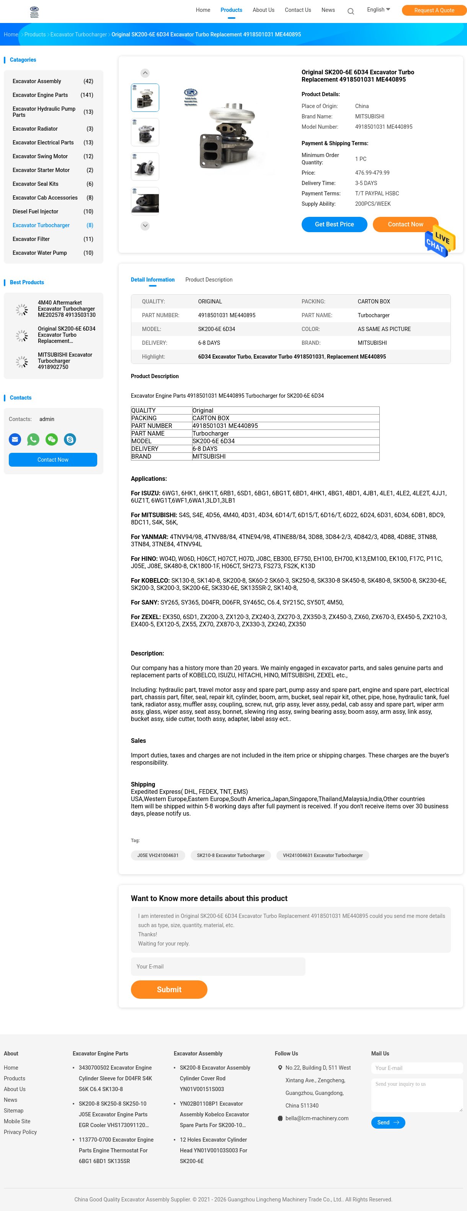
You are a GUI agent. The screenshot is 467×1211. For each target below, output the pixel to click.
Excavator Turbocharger (53, 225)
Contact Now (53, 460)
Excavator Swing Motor (53, 156)
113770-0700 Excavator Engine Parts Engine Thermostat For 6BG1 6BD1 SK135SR (116, 1150)
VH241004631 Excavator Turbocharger (322, 855)
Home (11, 1068)
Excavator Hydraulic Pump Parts (53, 112)
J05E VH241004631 (158, 855)
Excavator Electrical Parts (53, 142)
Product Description (208, 280)
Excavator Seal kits (53, 184)
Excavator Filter (53, 239)
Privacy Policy (20, 1132)
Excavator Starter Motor (53, 170)
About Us (15, 1089)
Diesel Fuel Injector (53, 211)
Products (14, 1078)
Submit (169, 989)
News (10, 1100)
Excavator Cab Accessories (53, 198)
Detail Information (153, 280)
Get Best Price (334, 224)
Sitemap (13, 1111)
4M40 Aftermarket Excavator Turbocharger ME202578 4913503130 (67, 309)
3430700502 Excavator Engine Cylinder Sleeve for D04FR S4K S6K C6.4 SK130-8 (115, 1078)
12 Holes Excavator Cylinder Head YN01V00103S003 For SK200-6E (213, 1150)
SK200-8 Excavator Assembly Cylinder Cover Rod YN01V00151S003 (215, 1078)
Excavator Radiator (53, 129)
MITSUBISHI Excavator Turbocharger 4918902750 (65, 361)
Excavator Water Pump (53, 253)
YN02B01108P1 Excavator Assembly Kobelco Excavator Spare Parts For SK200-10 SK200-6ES (214, 1116)
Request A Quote (434, 10)
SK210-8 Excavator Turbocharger (231, 855)
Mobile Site (17, 1121)
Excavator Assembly (53, 81)
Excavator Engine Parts (53, 95)
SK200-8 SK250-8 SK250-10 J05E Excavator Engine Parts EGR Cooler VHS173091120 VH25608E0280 (113, 1116)
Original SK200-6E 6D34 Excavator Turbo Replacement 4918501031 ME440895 (67, 335)
